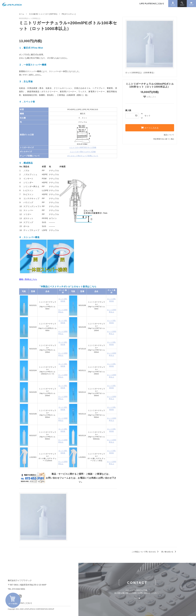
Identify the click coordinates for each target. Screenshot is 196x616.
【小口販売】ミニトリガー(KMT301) (43, 14)
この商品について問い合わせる (145, 552)
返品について (169, 135)
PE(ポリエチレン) (69, 14)
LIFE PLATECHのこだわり (145, 4)
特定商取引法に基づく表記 (163, 139)
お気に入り (149, 96)
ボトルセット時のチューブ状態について (82, 156)
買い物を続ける (169, 552)
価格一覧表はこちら (28, 279)
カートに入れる (150, 127)
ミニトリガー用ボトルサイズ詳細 (83, 152)
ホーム (21, 14)
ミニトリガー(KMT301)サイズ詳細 (82, 147)
